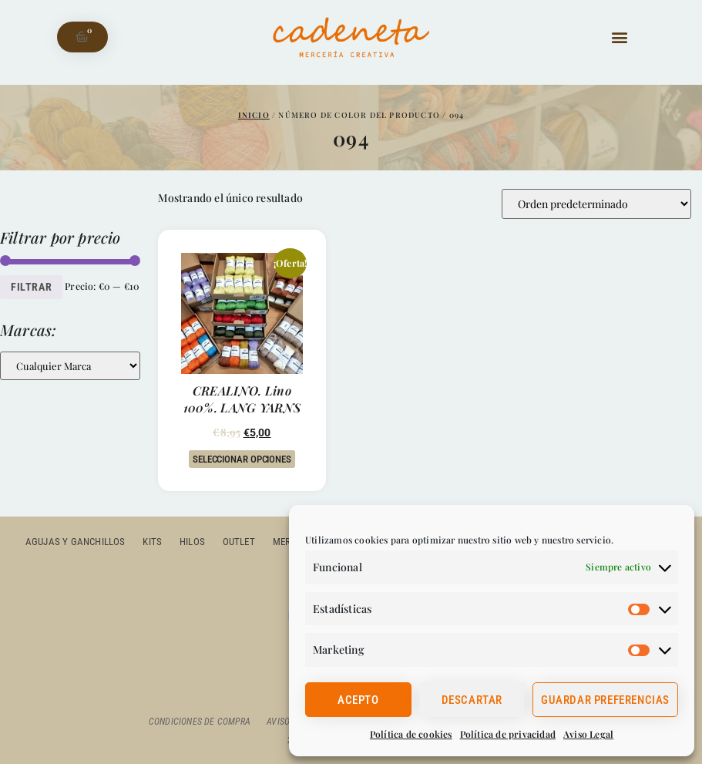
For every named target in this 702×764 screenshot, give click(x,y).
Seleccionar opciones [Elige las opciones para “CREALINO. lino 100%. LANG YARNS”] (242, 459)
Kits (154, 541)
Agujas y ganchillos (78, 541)
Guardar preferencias (605, 700)
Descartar (472, 700)
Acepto (358, 700)
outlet (239, 541)
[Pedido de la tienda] (596, 204)
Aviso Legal (588, 734)
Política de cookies (411, 734)
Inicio (254, 114)
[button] (619, 37)
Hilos (194, 541)
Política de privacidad (508, 734)
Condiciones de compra (199, 721)
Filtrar (31, 287)
